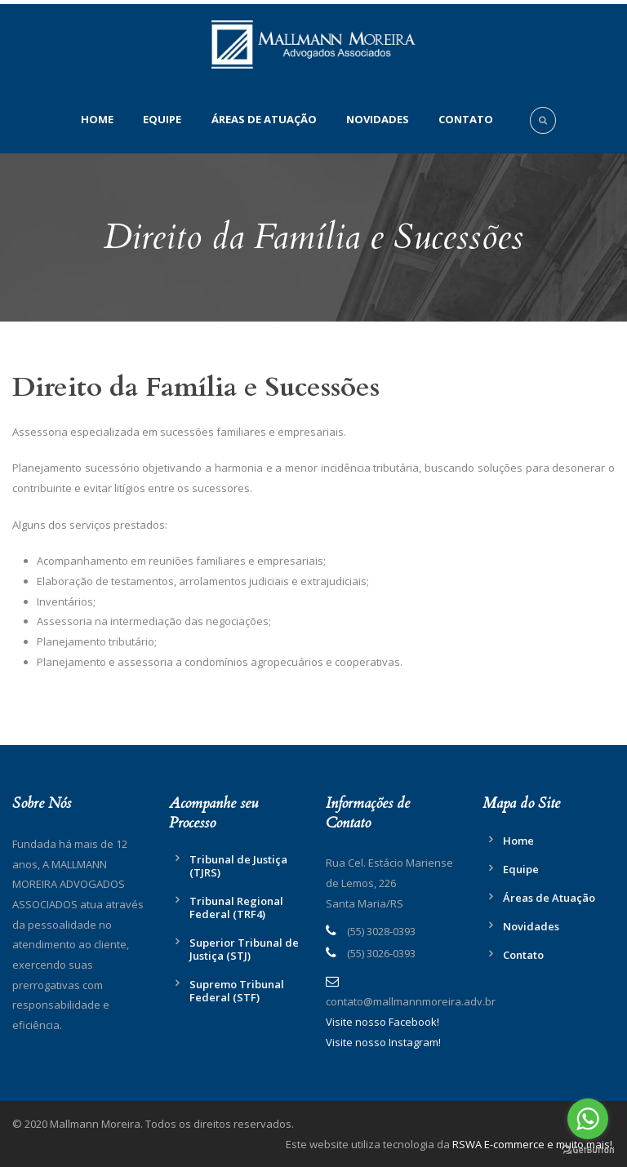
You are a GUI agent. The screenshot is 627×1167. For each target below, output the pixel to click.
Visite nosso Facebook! (382, 1021)
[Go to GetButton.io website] (588, 1150)
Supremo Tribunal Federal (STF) (236, 991)
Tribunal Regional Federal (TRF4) (236, 907)
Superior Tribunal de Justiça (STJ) (244, 949)
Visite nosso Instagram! (383, 1042)
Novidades (377, 119)
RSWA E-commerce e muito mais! (532, 1144)
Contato (465, 119)
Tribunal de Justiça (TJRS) (238, 866)
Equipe (162, 119)
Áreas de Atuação (264, 119)
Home (97, 119)
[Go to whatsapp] (587, 1118)
